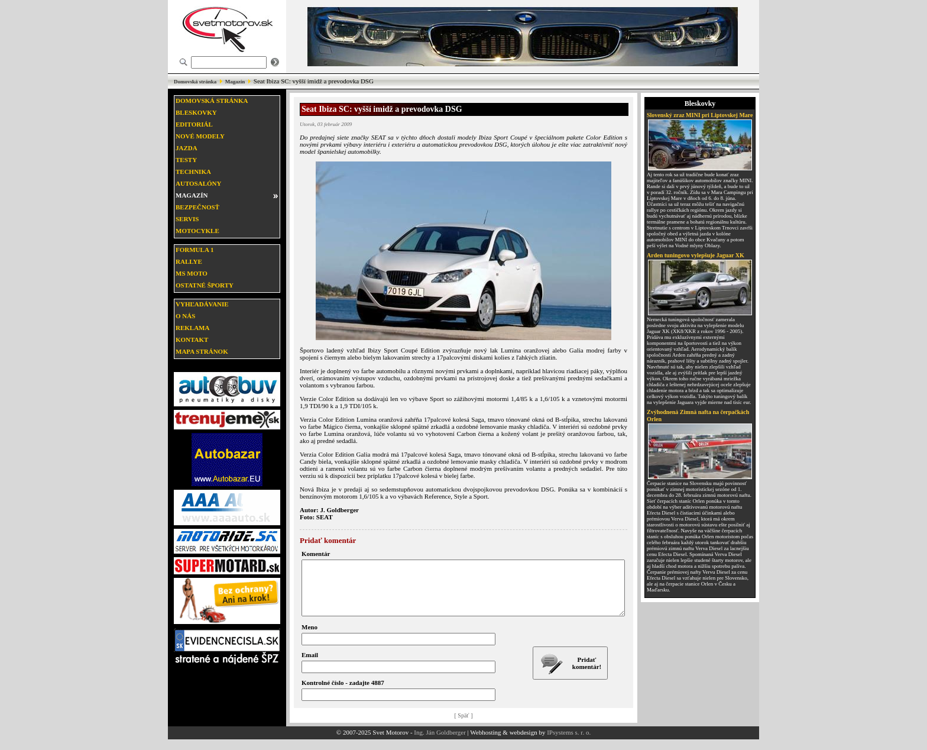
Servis (187, 218)
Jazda (186, 147)
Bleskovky (196, 112)
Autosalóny (198, 183)
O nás (185, 315)
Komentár (316, 553)
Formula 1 (194, 249)
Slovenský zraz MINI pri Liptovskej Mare (700, 115)
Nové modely (200, 136)
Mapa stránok (202, 351)
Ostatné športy (205, 285)
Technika (193, 171)
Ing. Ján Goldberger (439, 742)
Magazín (235, 82)
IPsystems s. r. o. (569, 742)
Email (310, 665)
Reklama (192, 327)
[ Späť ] (464, 726)
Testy (186, 159)
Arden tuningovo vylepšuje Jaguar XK (695, 255)
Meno (309, 637)
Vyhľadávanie (202, 304)
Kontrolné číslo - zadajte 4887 (343, 693)
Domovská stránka (195, 82)
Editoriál (194, 124)
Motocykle (197, 230)
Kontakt (192, 339)
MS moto (192, 273)
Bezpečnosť (197, 207)
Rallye (189, 261)
